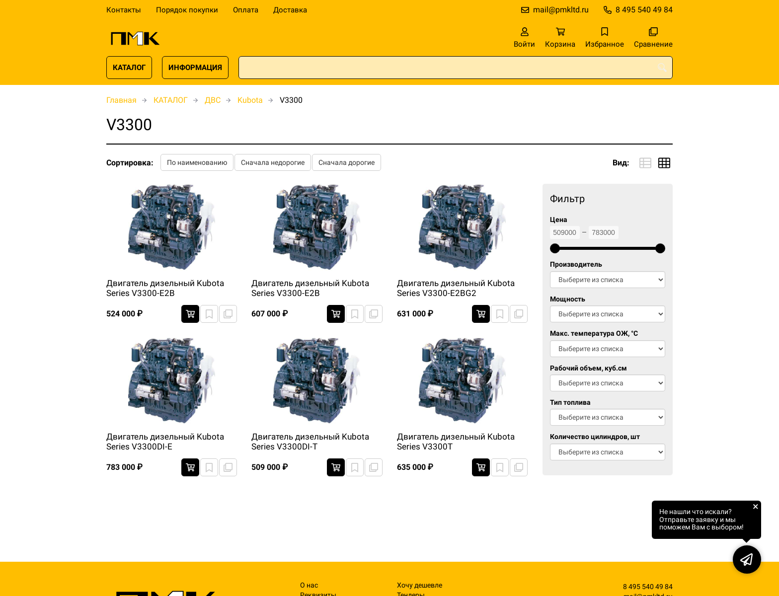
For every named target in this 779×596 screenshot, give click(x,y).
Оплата (245, 9)
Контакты (123, 9)
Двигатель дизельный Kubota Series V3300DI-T (310, 441)
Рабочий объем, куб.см (588, 368)
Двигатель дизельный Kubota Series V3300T (456, 441)
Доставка (290, 9)
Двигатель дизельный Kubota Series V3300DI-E (165, 441)
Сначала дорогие (346, 162)
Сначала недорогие (273, 162)
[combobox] (455, 67)
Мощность (567, 299)
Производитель (576, 264)
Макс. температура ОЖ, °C (594, 333)
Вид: (621, 162)
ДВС (213, 100)
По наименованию (197, 162)
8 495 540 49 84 (644, 9)
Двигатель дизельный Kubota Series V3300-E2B (165, 288)
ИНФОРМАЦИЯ (195, 67)
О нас (309, 585)
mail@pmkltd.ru (561, 9)
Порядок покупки (187, 9)
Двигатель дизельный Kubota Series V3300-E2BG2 (456, 288)
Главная (121, 100)
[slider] (555, 248)
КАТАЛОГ (129, 67)
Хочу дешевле (419, 585)
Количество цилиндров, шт (595, 437)
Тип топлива (570, 402)
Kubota (250, 100)
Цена (558, 220)
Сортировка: (130, 162)
